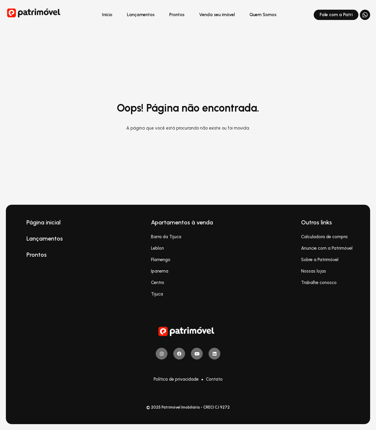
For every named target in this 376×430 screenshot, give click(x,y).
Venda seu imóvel (217, 14)
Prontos (176, 14)
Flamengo (160, 259)
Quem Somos (262, 14)
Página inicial (43, 222)
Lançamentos (141, 14)
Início (107, 14)
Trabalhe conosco (319, 282)
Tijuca (157, 294)
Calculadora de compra (324, 236)
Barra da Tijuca (166, 236)
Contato (214, 379)
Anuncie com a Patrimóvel (326, 248)
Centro (157, 282)
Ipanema (159, 271)
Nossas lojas (313, 271)
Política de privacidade (176, 379)
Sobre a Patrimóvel (319, 259)
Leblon (157, 248)
